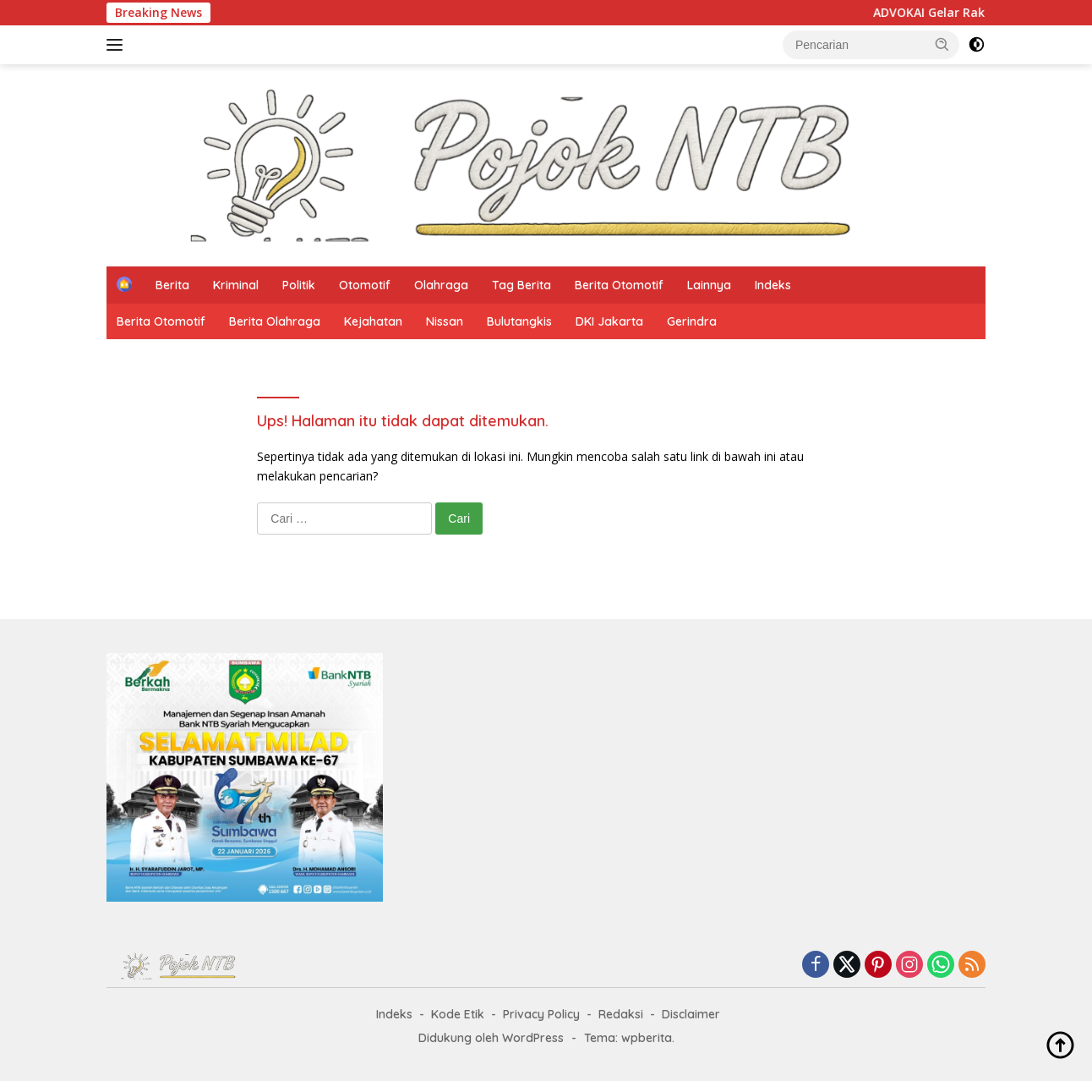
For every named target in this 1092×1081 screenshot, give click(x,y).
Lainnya (709, 285)
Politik (298, 285)
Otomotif (364, 285)
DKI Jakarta (609, 321)
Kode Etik (457, 1014)
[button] (942, 44)
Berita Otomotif (619, 285)
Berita (172, 285)
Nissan (444, 321)
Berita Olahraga (274, 321)
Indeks (773, 285)
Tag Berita (521, 285)
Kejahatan (373, 321)
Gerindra (692, 321)
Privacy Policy (541, 1014)
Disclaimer (691, 1014)
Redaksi (620, 1014)
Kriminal (236, 285)
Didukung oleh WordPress (491, 1037)
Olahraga (441, 285)
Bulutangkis (519, 321)
